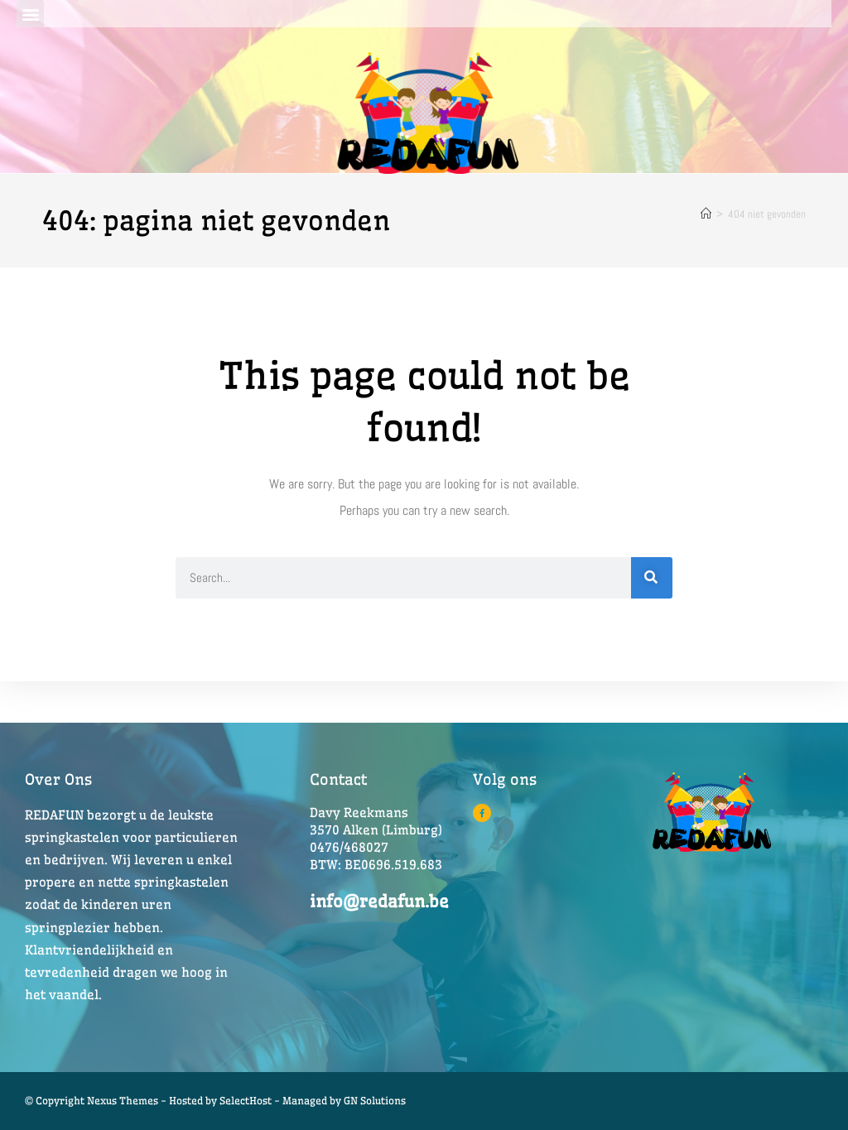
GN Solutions (375, 1100)
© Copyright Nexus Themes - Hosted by (122, 1100)
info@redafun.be (379, 901)
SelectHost (245, 1100)
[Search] (651, 578)
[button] (30, 13)
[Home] (706, 214)
